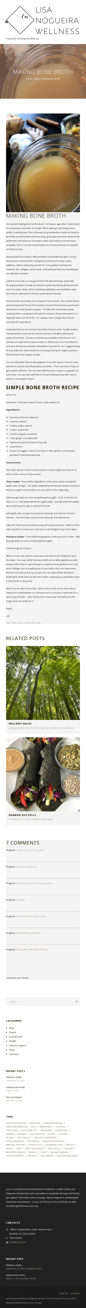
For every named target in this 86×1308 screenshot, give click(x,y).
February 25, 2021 (14, 1100)
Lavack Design (35, 1302)
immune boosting (32, 622)
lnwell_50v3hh (35, 1268)
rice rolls (26, 819)
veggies (50, 819)
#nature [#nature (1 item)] (35, 1123)
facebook (63, 1293)
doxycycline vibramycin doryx (31, 916)
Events (12, 1032)
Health (12, 1041)
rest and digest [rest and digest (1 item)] (35, 1148)
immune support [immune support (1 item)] (16, 1145)
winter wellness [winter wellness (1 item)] (67, 1156)
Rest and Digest (14, 1097)
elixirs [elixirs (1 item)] (63, 1134)
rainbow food (15, 819)
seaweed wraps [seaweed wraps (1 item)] (15, 1152)
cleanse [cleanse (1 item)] (61, 1127)
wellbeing (68, 727)
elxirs (20, 622)
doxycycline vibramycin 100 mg (31, 949)
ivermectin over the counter (30, 850)
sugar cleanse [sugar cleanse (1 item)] (59, 1152)
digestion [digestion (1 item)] (61, 1130)
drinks (14, 622)
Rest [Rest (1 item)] (19, 1148)
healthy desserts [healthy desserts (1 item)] (45, 1138)
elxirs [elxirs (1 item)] (10, 1138)
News (12, 1049)
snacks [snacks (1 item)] (33, 1152)
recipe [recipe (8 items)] (70, 1145)
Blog (37, 78)
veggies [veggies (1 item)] (32, 1156)
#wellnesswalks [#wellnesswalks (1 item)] (16, 1127)
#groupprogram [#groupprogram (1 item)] (16, 1123)
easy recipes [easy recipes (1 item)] (37, 1134)
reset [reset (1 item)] (9, 1148)
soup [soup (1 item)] (44, 1152)
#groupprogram (16, 727)
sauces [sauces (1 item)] (68, 1148)
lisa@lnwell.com (17, 1242)
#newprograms (41, 727)
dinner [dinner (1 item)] (10, 1134)
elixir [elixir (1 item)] (51, 1134)
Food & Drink (15, 1036)
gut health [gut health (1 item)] (24, 1138)
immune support (17, 1045)
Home (29, 78)
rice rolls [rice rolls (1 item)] (54, 1148)
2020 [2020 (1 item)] (33, 1127)
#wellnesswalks (56, 727)
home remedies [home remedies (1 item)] (15, 1141)
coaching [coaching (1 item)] (12, 1130)
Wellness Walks (20, 723)
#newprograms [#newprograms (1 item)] (53, 1123)
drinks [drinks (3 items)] (22, 1134)
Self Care (14, 1054)
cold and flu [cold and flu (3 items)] (29, 1130)
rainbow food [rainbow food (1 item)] (54, 1145)
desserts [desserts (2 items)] (46, 1130)
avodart (20, 899)
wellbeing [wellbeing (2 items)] (46, 1156)
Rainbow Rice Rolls (22, 815)
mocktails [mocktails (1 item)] (35, 1145)
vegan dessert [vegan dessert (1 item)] (15, 1156)
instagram (75, 1293)
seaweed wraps (38, 819)
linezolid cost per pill (26, 866)
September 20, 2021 (15, 1080)
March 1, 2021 (12, 1090)
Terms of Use (52, 1298)
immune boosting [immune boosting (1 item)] (53, 1141)
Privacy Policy (69, 1298)
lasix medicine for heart (28, 932)
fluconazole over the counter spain (34, 883)
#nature (29, 727)
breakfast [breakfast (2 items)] (45, 1127)
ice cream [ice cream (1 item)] (33, 1141)
